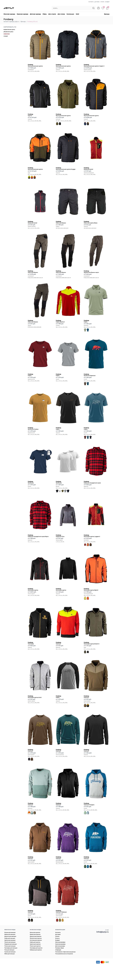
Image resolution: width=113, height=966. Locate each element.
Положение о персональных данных (65, 951)
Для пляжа (61, 14)
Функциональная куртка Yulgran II (94, 65)
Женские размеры (60, 942)
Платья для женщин (10, 946)
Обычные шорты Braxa (90, 222)
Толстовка (31, 643)
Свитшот (58, 643)
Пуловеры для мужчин (36, 948)
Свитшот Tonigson (89, 804)
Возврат (57, 940)
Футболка (31, 482)
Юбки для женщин (9, 953)
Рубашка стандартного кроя (92, 482)
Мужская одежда (22, 14)
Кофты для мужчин (35, 942)
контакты (91, 1)
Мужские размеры (60, 944)
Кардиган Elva (60, 535)
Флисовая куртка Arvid (34, 696)
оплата (102, 1)
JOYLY (9, 8)
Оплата (57, 936)
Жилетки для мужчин (36, 938)
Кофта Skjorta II (60, 321)
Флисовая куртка (33, 589)
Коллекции (70, 14)
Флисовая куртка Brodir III (91, 643)
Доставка (57, 934)
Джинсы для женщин (10, 936)
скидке (6, 36)
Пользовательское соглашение (64, 953)
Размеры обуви (59, 948)
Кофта (86, 321)
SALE (77, 14)
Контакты (57, 932)
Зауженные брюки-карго (91, 271)
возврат (107, 1)
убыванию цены (8, 31)
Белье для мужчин (35, 932)
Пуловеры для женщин (10, 948)
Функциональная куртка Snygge (65, 168)
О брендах (58, 950)
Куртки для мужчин (35, 944)
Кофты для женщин (9, 938)
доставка (96, 1)
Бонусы (57, 938)
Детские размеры (60, 946)
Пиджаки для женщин (10, 944)
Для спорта (52, 14)
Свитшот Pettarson (61, 911)
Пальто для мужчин (35, 946)
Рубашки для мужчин (36, 950)
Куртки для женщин (9, 940)
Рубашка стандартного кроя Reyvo (38, 535)
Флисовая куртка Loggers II (92, 535)
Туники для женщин (10, 951)
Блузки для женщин (10, 932)
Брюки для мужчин (35, 934)
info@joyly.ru (102, 932)
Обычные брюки (61, 222)
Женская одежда (9, 14)
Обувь (45, 14)
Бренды (106, 14)
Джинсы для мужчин (35, 936)
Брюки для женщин (9, 934)
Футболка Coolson (33, 428)
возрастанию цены (9, 29)
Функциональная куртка (35, 65)
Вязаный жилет (88, 168)
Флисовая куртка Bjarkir (91, 589)
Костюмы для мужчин (36, 940)
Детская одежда (35, 14)
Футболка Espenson (90, 374)
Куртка (30, 114)
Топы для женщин (9, 950)
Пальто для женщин (10, 942)
